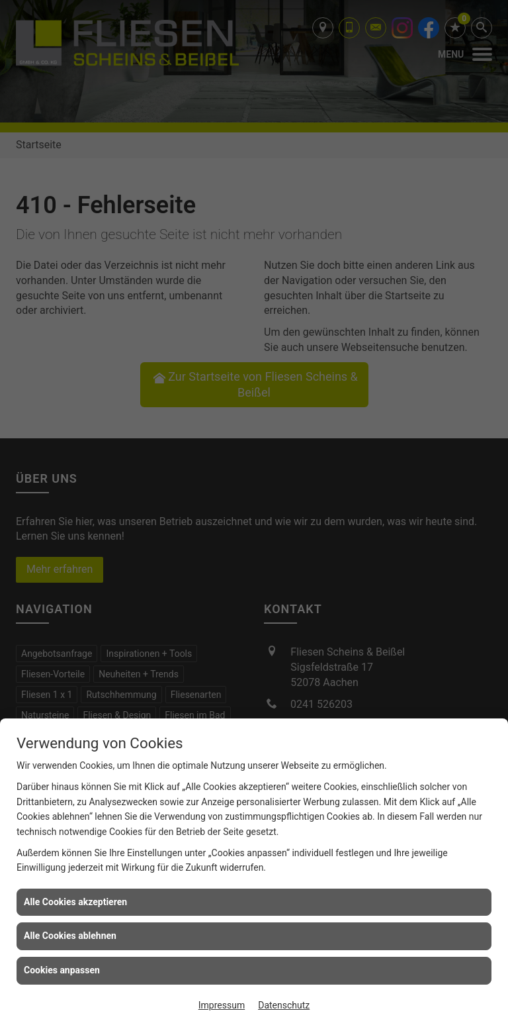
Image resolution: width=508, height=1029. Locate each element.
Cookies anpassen (62, 970)
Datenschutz (284, 1005)
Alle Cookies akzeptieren (75, 902)
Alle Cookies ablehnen (70, 935)
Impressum (221, 1005)
